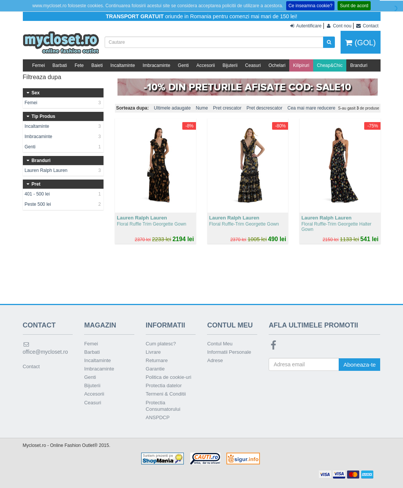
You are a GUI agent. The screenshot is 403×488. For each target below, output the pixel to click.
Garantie (155, 369)
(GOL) (360, 42)
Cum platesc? (161, 344)
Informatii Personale (229, 352)
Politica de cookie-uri (168, 377)
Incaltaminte (122, 65)
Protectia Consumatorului (163, 406)
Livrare (153, 352)
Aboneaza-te (359, 364)
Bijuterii (230, 65)
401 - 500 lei (63, 194)
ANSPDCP (158, 417)
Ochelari (276, 65)
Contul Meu (219, 344)
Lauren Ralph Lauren (63, 170)
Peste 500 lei (63, 204)
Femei (38, 65)
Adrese (215, 360)
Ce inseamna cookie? (310, 5)
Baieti (97, 65)
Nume (202, 108)
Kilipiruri (301, 65)
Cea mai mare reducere (311, 108)
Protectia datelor (164, 385)
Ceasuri (253, 65)
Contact (31, 366)
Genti (183, 65)
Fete (79, 65)
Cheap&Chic (329, 65)
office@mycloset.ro (45, 348)
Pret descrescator (264, 108)
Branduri (358, 65)
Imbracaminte (156, 65)
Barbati (60, 65)
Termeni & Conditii (166, 394)
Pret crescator (227, 108)
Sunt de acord (354, 5)
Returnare (157, 360)
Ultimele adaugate (172, 108)
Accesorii (205, 65)
